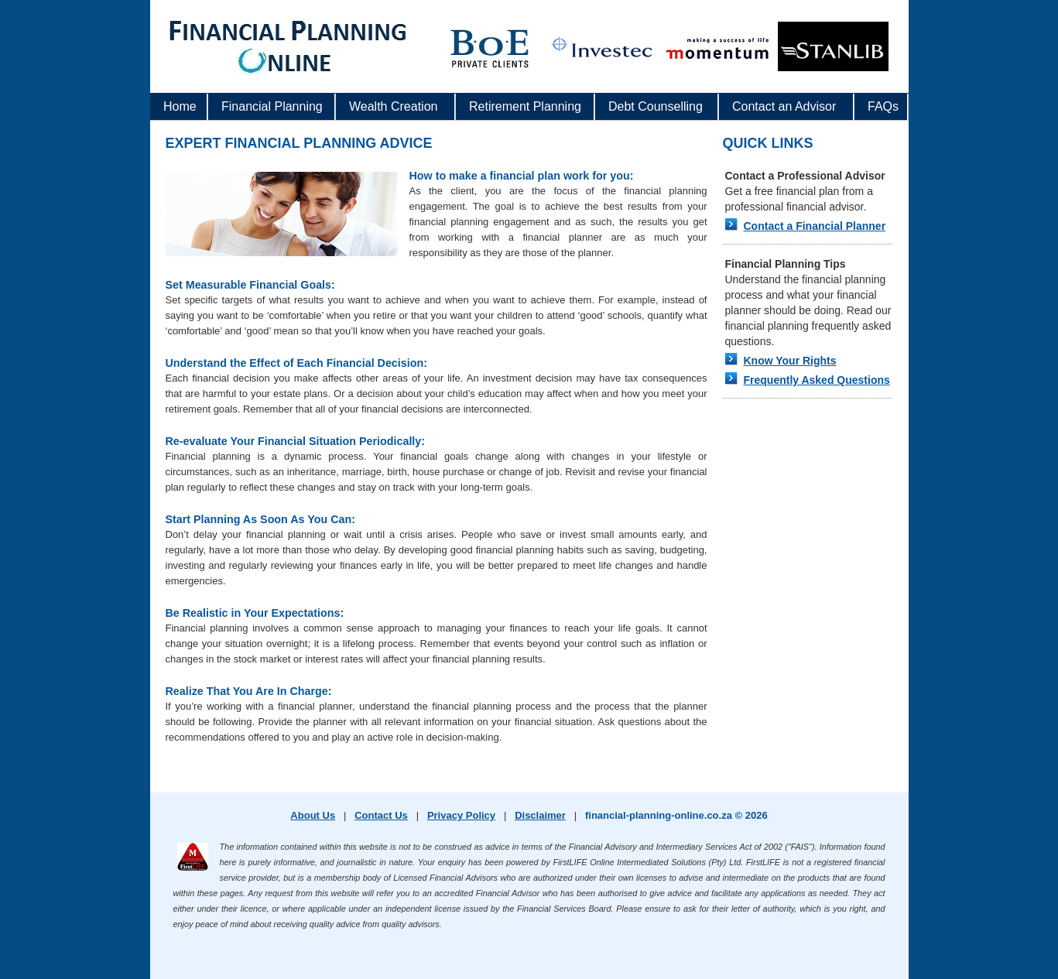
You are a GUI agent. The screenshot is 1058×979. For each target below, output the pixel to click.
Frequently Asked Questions (817, 380)
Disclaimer (540, 815)
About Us (312, 815)
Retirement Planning (521, 110)
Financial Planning (268, 110)
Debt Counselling (655, 106)
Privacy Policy (461, 815)
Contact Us (381, 815)
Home (180, 106)
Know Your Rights (790, 360)
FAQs (883, 106)
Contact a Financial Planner (815, 226)
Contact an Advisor (784, 106)
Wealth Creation (393, 106)
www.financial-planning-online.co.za (285, 58)
